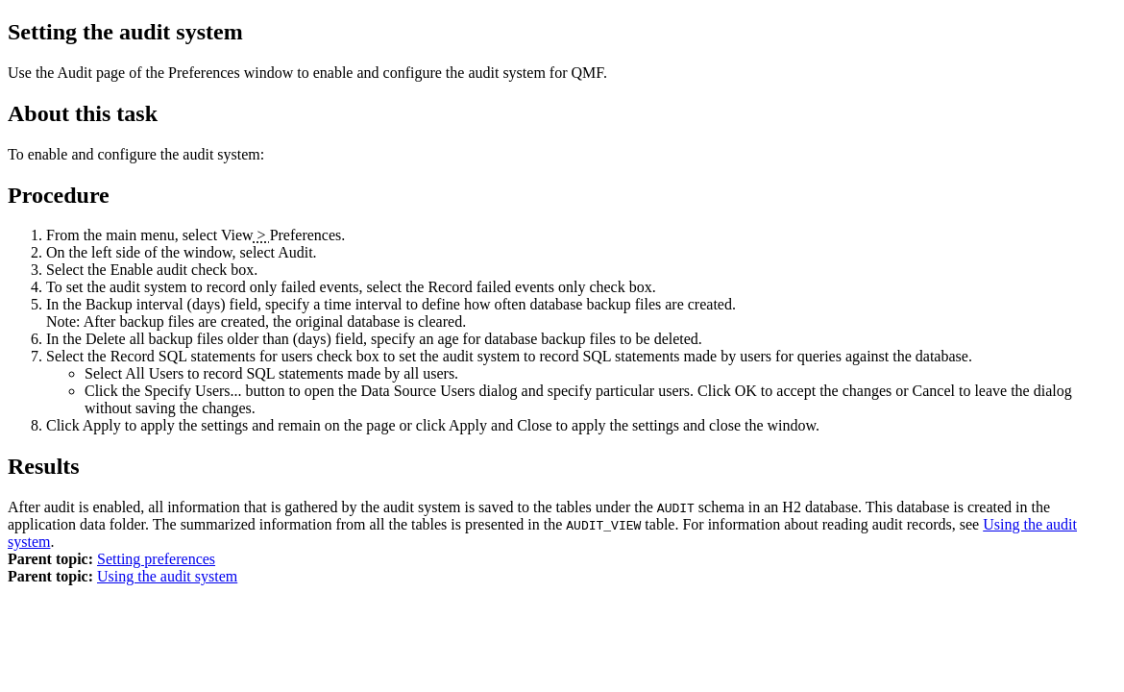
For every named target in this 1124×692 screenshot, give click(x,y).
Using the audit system (167, 576)
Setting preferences (156, 559)
